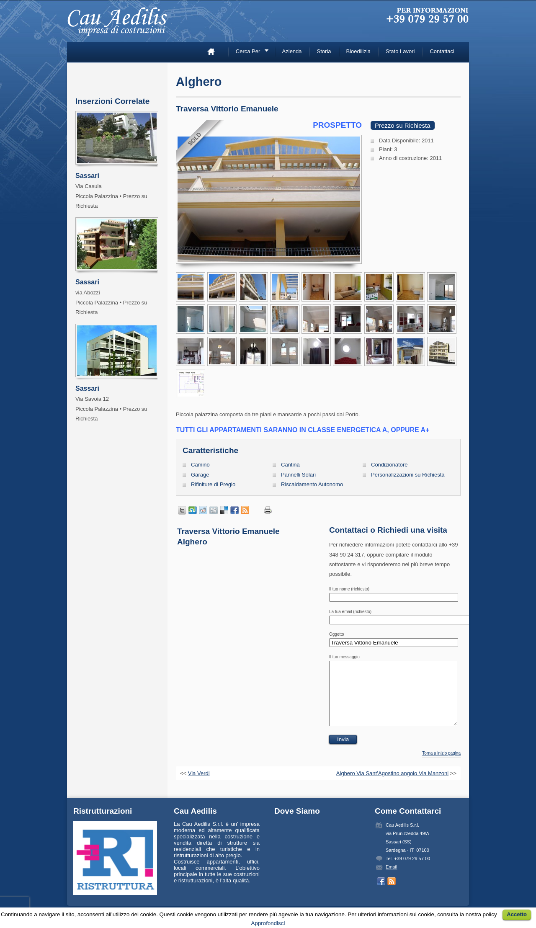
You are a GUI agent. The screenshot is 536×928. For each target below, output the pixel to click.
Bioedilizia (358, 51)
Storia (324, 51)
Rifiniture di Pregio (213, 484)
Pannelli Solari (298, 475)
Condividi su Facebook (234, 510)
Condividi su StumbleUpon (192, 510)
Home (214, 51)
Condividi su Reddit (203, 510)
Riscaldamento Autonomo (312, 484)
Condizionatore (389, 464)
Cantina (290, 464)
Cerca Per (249, 52)
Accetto (517, 914)
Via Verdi (199, 786)
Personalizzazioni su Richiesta (408, 475)
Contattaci (442, 51)
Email (391, 879)
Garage (200, 475)
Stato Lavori (400, 51)
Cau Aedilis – (119, 25)
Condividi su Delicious (224, 510)
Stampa (268, 510)
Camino (200, 464)
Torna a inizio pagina (441, 766)
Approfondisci (268, 923)
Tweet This (182, 510)
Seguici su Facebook (381, 894)
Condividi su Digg (213, 510)
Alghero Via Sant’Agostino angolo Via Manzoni (392, 786)
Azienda (292, 51)
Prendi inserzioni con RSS (245, 510)
